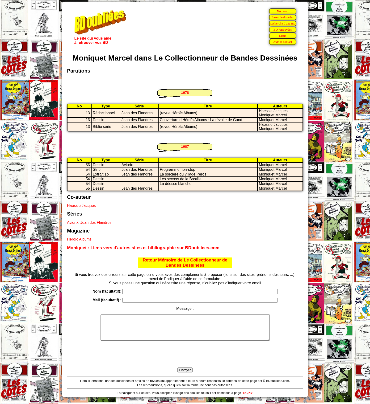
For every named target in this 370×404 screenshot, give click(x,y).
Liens (282, 35)
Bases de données (282, 17)
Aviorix (72, 222)
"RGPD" (247, 398)
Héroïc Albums (79, 239)
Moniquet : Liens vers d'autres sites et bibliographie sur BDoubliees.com (143, 247)
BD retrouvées (282, 29)
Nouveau (282, 11)
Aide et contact (282, 42)
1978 (185, 92)
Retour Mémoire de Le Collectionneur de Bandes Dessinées (185, 262)
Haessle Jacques (81, 206)
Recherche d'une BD (283, 23)
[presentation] (185, 359)
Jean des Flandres (96, 222)
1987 (185, 146)
